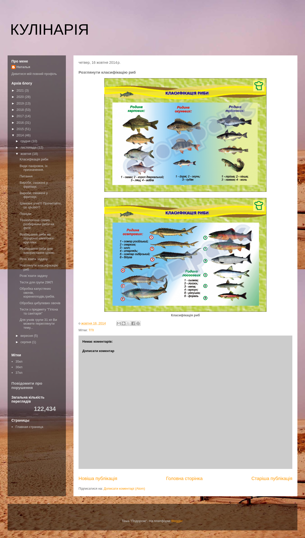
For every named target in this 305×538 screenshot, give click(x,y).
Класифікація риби (34, 159)
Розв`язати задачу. (34, 259)
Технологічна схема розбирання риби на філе (37, 224)
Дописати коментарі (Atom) (124, 488)
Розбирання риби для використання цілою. (37, 251)
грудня (26, 141)
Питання (26, 176)
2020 (20, 97)
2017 (20, 116)
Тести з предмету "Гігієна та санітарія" (39, 311)
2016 (20, 123)
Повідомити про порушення (26, 385)
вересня (27, 336)
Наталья (23, 67)
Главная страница (29, 427)
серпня (26, 342)
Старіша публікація (272, 478)
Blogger (176, 521)
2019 (20, 103)
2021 (20, 90)
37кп (18, 373)
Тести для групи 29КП (36, 282)
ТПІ (91, 330)
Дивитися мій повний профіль (34, 74)
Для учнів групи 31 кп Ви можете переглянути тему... (38, 323)
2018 (20, 110)
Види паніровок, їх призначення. (33, 168)
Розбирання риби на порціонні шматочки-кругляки (37, 238)
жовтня (26, 154)
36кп (18, 367)
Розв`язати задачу (33, 276)
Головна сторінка (184, 478)
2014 (20, 135)
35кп (18, 361)
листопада (29, 147)
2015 (20, 129)
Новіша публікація (98, 478)
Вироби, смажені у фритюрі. (34, 185)
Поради (25, 214)
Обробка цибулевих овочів (40, 303)
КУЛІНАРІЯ (49, 29)
